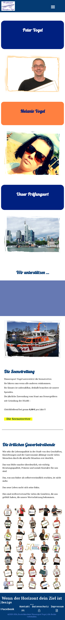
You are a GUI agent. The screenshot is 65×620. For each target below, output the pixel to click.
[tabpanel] (32, 35)
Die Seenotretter (18, 419)
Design (6, 602)
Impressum (57, 606)
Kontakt (25, 606)
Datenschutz (40, 606)
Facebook (7, 609)
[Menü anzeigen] (53, 7)
